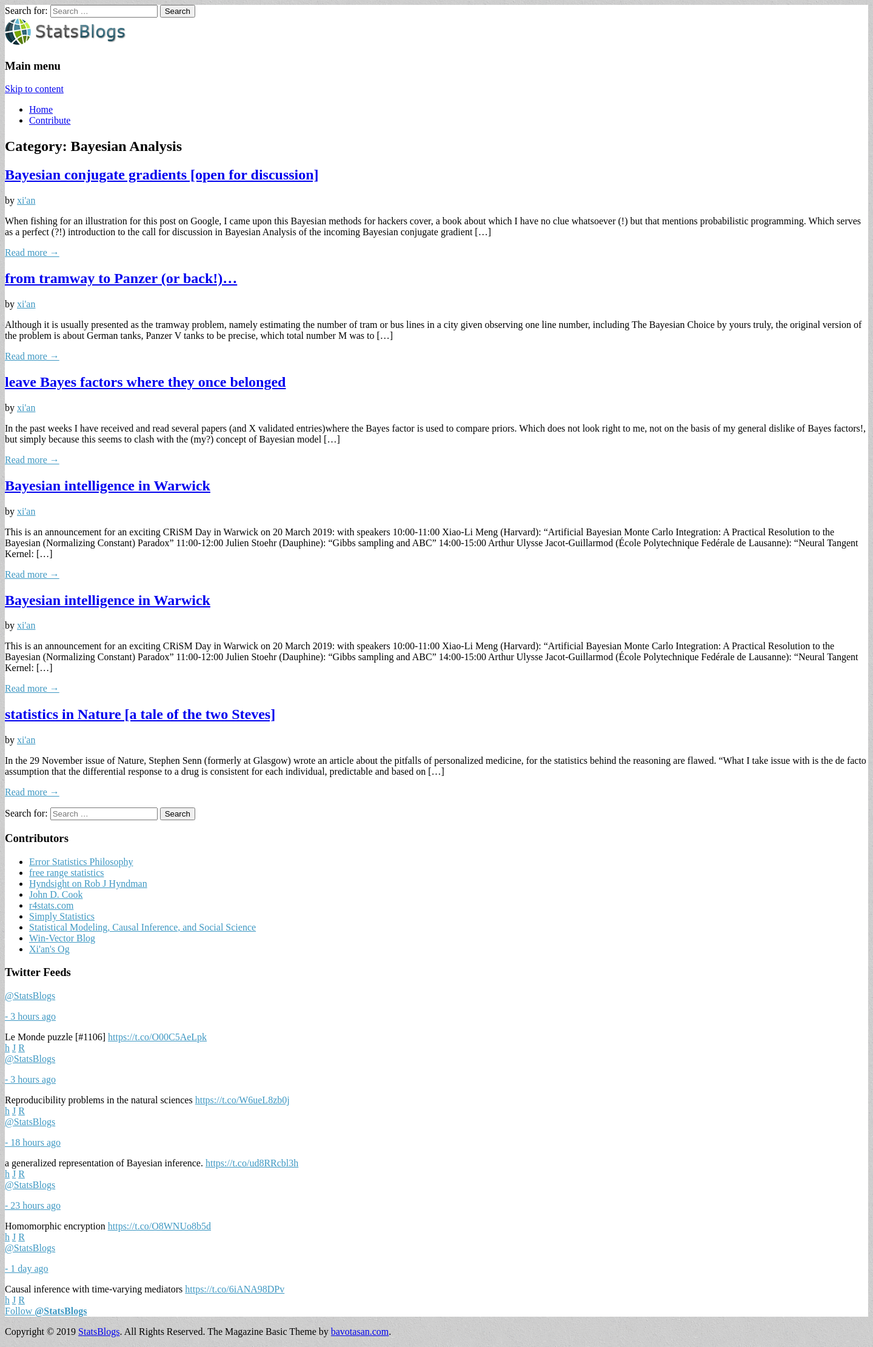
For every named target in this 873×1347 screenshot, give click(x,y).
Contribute (49, 120)
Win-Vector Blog (62, 938)
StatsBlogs (98, 1331)
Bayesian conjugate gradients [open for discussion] (162, 174)
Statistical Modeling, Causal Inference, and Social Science (142, 927)
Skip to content (34, 89)
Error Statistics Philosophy (81, 862)
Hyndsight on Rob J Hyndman (88, 883)
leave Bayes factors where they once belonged (145, 382)
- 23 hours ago (33, 1205)
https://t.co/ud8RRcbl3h (252, 1163)
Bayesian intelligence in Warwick (107, 485)
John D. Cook (55, 894)
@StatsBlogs (30, 996)
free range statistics (66, 872)
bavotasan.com (360, 1331)
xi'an (26, 200)
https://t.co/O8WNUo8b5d (159, 1226)
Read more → (32, 252)
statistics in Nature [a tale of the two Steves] (140, 714)
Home (41, 109)
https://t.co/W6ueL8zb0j (242, 1100)
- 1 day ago (26, 1268)
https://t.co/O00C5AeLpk (157, 1037)
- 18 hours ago (33, 1142)
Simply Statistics (62, 916)
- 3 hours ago (30, 1016)
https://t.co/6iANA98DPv (234, 1289)
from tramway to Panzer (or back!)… (121, 278)
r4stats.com (51, 905)
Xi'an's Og (49, 949)
